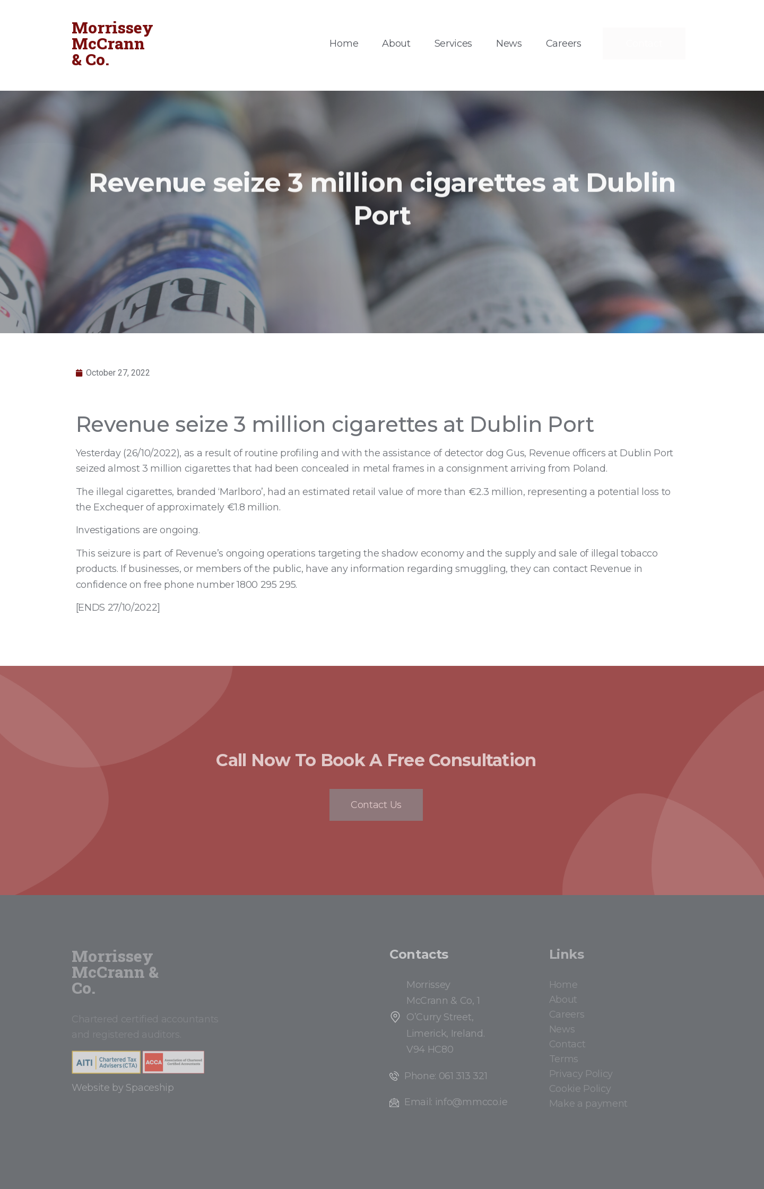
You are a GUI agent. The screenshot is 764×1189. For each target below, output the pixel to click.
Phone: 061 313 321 (445, 1076)
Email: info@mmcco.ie (456, 1102)
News (509, 43)
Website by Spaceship (123, 1087)
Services (453, 43)
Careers (563, 43)
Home (343, 43)
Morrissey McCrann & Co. (112, 43)
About (396, 43)
